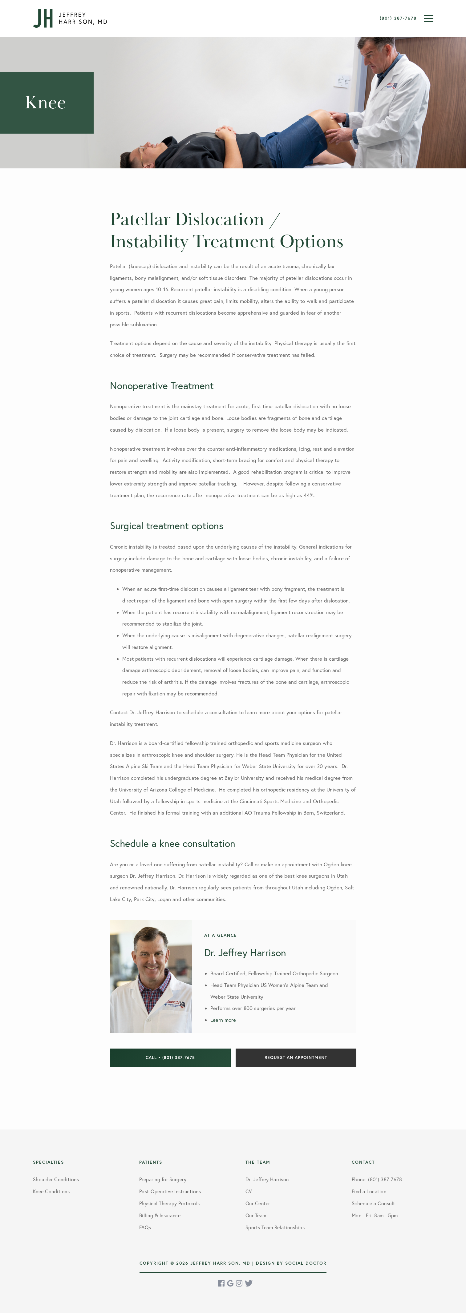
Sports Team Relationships (275, 1227)
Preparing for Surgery (163, 1179)
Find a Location (369, 1191)
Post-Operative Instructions (170, 1191)
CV (248, 1191)
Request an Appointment (296, 1057)
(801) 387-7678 (398, 18)
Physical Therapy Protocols (169, 1203)
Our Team (255, 1215)
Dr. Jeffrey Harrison (267, 1179)
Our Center (257, 1203)
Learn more (223, 1020)
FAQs (145, 1227)
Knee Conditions (51, 1191)
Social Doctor (305, 1263)
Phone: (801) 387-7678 (377, 1179)
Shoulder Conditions (56, 1179)
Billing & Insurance (160, 1215)
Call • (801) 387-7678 (170, 1057)
